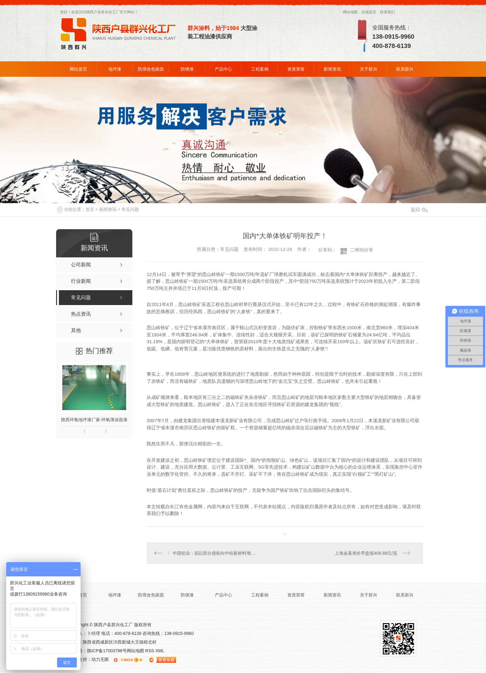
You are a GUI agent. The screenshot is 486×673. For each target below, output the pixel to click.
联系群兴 (404, 69)
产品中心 (223, 69)
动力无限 (100, 659)
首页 (90, 209)
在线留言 (368, 12)
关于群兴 (368, 69)
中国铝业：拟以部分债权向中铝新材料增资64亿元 (216, 553)
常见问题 (130, 209)
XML (159, 651)
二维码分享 (361, 249)
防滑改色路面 (151, 69)
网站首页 (78, 69)
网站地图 (350, 12)
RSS (150, 651)
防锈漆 (187, 69)
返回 (419, 209)
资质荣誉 (296, 69)
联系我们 (387, 12)
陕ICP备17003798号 (107, 651)
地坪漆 (114, 69)
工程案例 (259, 69)
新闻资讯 (332, 69)
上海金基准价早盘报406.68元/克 (366, 553)
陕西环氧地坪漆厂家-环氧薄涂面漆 (94, 419)
